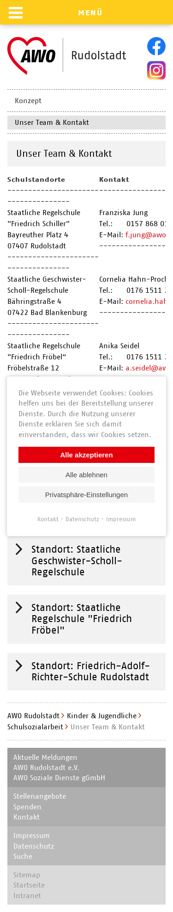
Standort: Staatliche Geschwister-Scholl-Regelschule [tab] (76, 560)
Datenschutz (82, 518)
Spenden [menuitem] (27, 806)
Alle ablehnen (86, 474)
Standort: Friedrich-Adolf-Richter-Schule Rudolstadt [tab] (90, 671)
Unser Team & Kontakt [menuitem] (52, 122)
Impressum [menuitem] (31, 835)
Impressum (121, 518)
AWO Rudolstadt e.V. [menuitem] (46, 767)
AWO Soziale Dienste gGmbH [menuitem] (59, 777)
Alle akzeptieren (86, 454)
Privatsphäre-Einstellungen (86, 494)
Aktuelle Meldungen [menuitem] (45, 757)
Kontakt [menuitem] (26, 817)
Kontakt (48, 518)
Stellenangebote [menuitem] (39, 796)
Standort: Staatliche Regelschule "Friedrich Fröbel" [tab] (81, 618)
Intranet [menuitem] (27, 895)
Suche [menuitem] (22, 856)
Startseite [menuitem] (29, 885)
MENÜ (90, 12)
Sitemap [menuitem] (26, 874)
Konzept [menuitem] (28, 100)
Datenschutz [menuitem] (33, 846)
